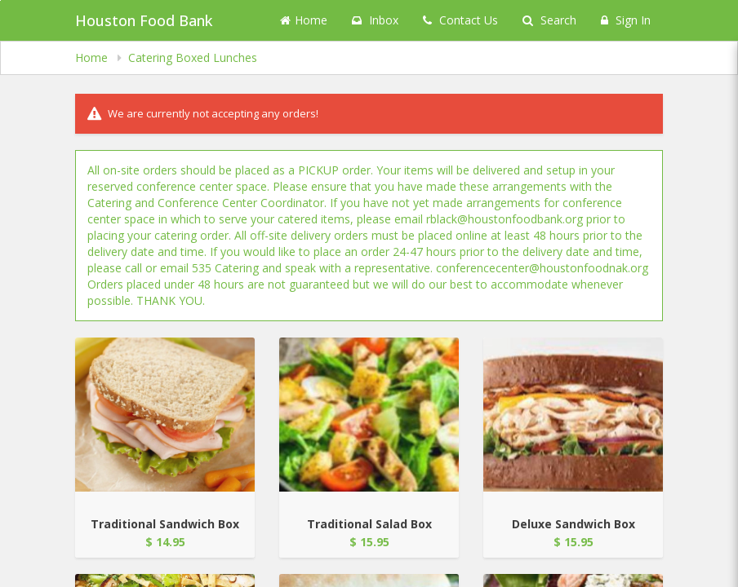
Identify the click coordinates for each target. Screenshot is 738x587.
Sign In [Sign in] (626, 20)
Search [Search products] (549, 20)
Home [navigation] (93, 57)
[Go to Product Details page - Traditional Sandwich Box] (165, 415)
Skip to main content (0, 0)
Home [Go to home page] (303, 20)
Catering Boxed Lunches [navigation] (192, 57)
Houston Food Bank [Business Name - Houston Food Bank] (143, 20)
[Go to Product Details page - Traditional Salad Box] (369, 415)
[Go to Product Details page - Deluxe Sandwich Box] (573, 415)
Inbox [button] (375, 20)
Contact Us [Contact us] (460, 20)
